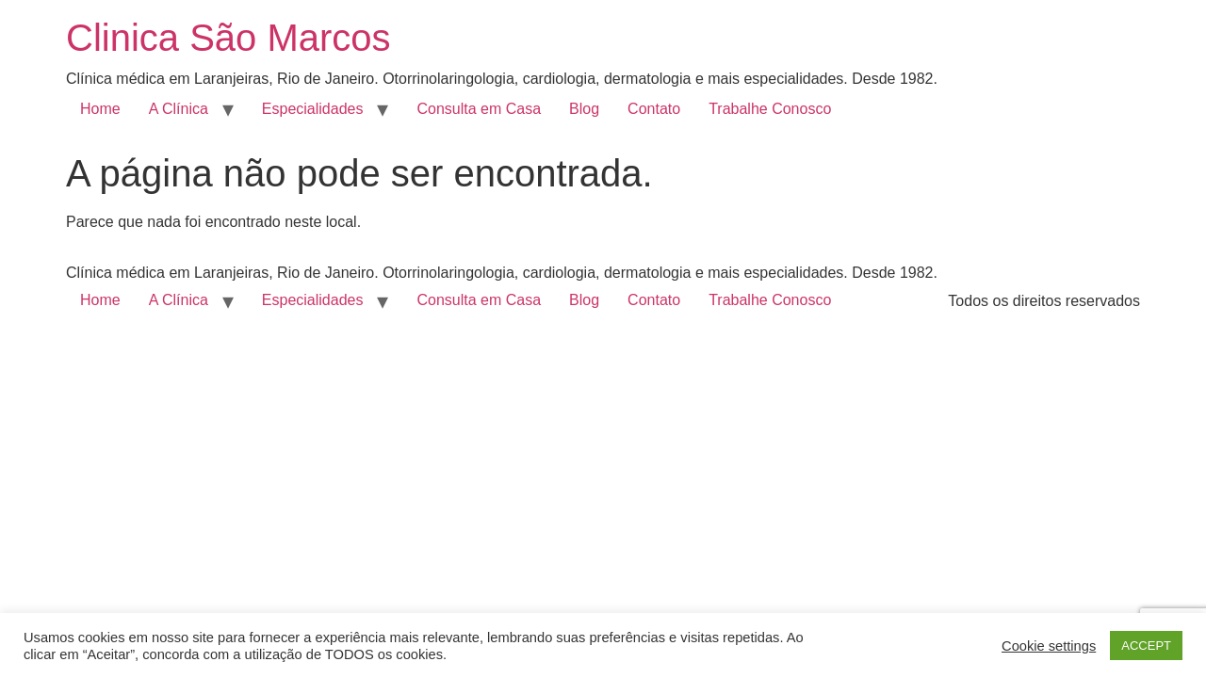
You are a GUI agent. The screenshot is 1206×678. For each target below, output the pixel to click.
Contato (653, 109)
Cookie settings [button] (1049, 646)
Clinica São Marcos (228, 37)
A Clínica (178, 109)
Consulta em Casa (478, 109)
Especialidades (313, 109)
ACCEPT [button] (1146, 645)
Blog (584, 109)
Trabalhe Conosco (770, 109)
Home (100, 109)
